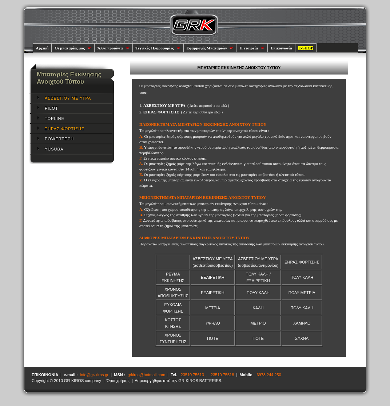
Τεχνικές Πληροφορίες (158, 48)
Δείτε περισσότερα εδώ (208, 105)
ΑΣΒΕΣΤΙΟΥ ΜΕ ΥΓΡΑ (68, 98)
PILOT (51, 108)
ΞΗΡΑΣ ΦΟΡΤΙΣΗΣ (64, 128)
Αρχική (42, 48)
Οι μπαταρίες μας (73, 48)
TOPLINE (54, 118)
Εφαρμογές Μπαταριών (210, 48)
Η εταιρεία (251, 48)
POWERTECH (59, 139)
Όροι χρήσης (118, 380)
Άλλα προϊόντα (114, 48)
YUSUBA (54, 149)
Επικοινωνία (281, 48)
